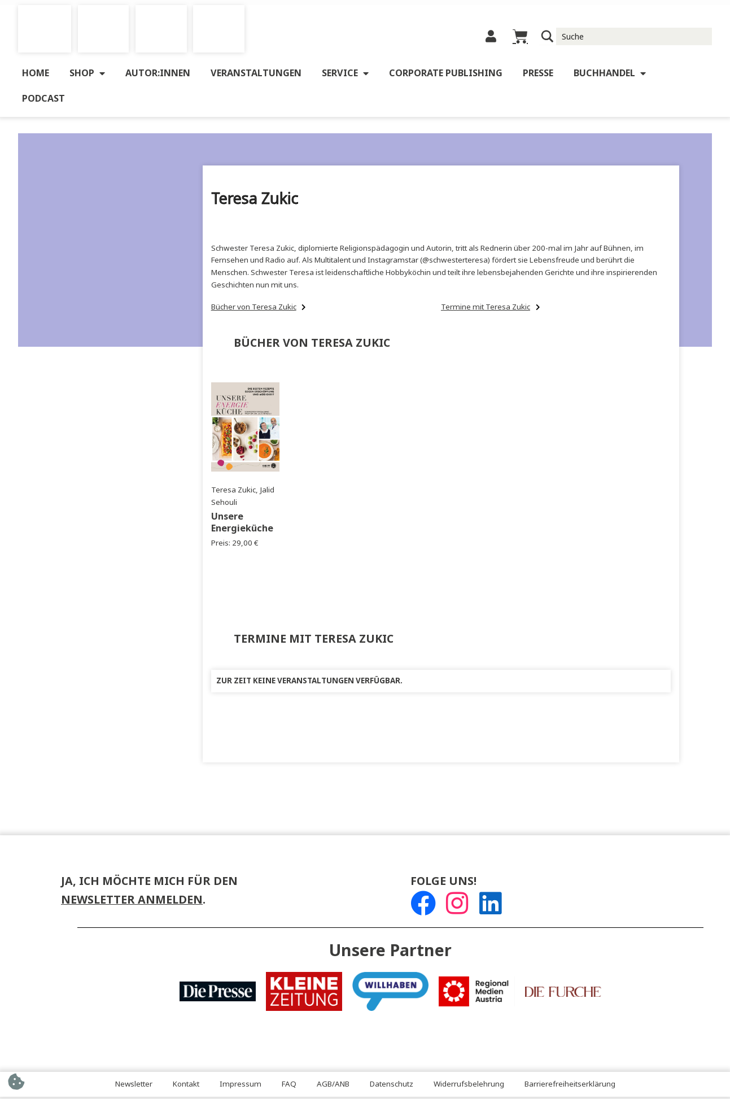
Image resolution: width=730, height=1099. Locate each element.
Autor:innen (157, 76)
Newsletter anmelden (132, 903)
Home (35, 76)
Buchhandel (610, 76)
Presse (538, 76)
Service (345, 76)
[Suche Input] (634, 38)
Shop (87, 76)
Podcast (43, 101)
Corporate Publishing (445, 76)
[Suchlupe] (548, 38)
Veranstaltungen (256, 76)
